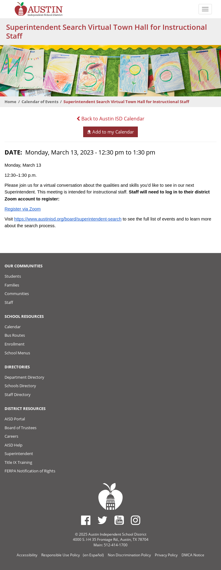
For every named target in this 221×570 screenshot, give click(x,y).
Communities (17, 293)
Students (13, 276)
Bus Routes (15, 335)
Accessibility (27, 555)
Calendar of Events (40, 101)
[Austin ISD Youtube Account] (119, 520)
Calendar (13, 326)
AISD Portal (15, 419)
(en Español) (93, 555)
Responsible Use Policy (60, 555)
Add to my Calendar (110, 132)
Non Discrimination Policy (129, 555)
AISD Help (13, 445)
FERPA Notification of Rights (30, 471)
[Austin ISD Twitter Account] (102, 520)
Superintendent (19, 453)
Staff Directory (18, 394)
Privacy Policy (166, 555)
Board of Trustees (20, 427)
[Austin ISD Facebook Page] (86, 520)
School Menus (17, 353)
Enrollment (15, 344)
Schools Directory (20, 385)
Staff (9, 302)
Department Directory (24, 377)
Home (10, 101)
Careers (11, 436)
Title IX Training (18, 462)
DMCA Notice (193, 555)
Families (12, 285)
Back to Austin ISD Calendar (110, 118)
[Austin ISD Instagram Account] (135, 520)
